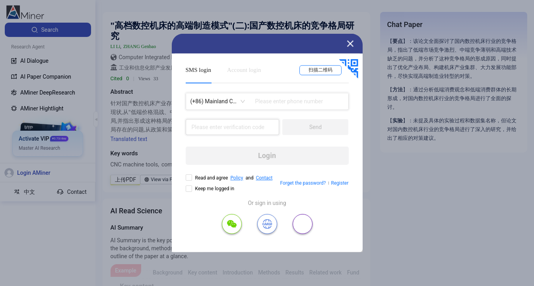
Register (340, 183)
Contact (264, 178)
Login (267, 155)
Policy (236, 178)
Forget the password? (303, 183)
